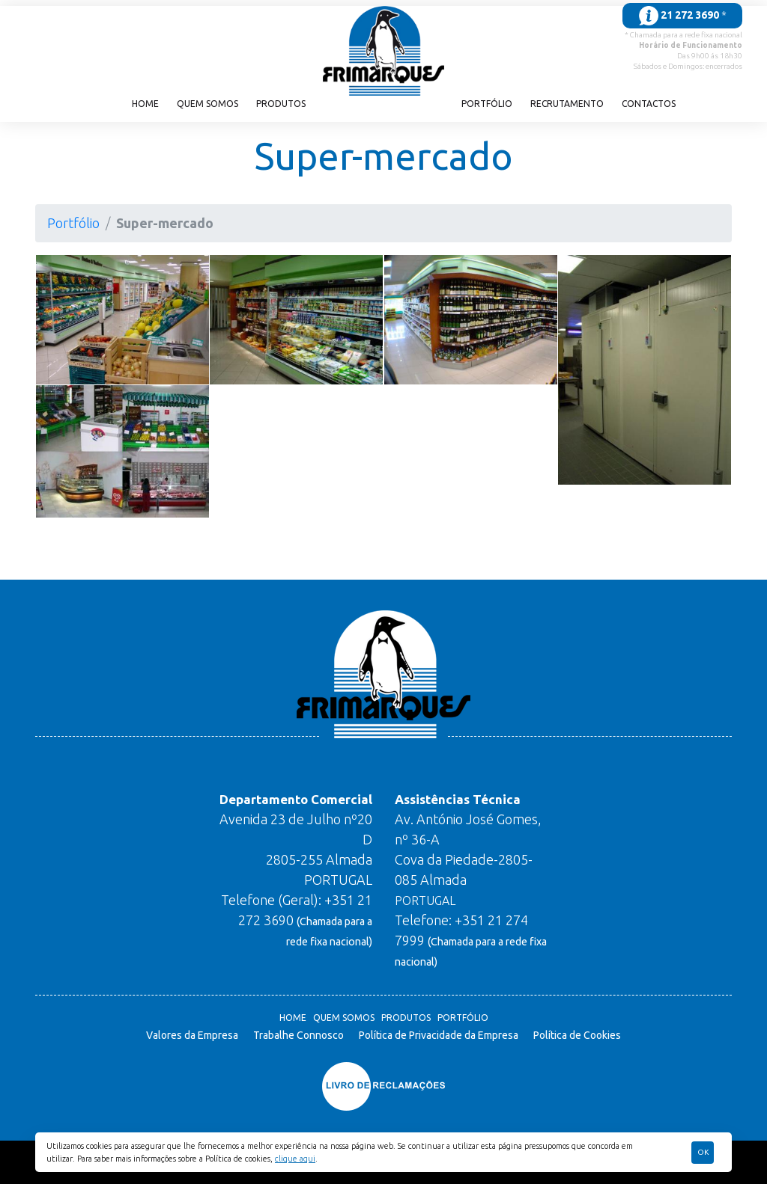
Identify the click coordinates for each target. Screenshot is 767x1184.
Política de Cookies (577, 1035)
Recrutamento (567, 103)
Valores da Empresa (192, 1035)
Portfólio (486, 103)
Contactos (649, 103)
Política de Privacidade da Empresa (438, 1035)
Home (145, 103)
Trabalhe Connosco (298, 1035)
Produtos (281, 103)
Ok (703, 1152)
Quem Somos (207, 103)
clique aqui (295, 1158)
